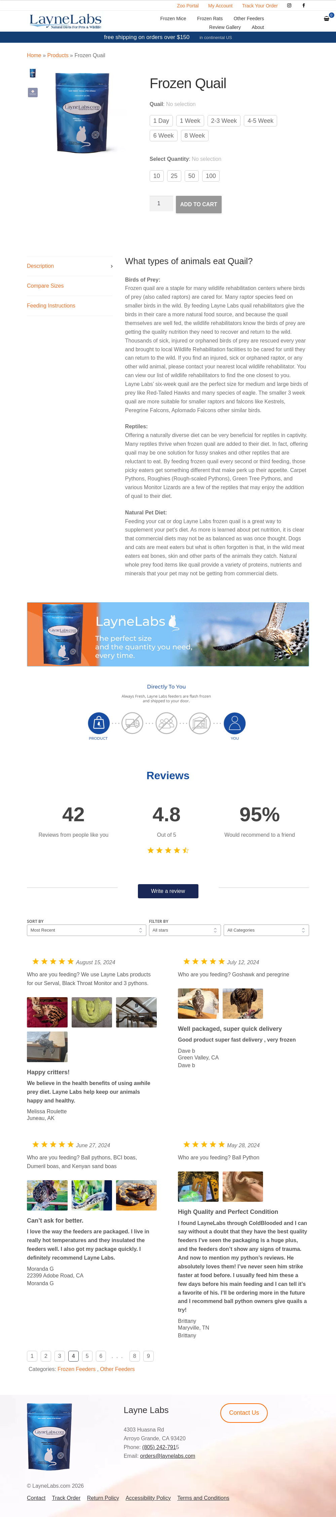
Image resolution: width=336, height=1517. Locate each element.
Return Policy (103, 1498)
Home (34, 55)
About (258, 27)
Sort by (35, 921)
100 (211, 176)
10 (156, 176)
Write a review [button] (168, 891)
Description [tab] (40, 266)
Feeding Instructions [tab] (51, 306)
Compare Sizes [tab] (45, 286)
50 (191, 176)
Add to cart (198, 204)
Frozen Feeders (77, 1369)
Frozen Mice (173, 18)
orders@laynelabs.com (167, 1456)
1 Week (190, 120)
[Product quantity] (161, 203)
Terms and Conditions (203, 1498)
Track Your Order (260, 5)
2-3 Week (224, 120)
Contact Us (244, 1412)
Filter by (159, 921)
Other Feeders (249, 18)
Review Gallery (225, 27)
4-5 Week (260, 120)
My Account (220, 5)
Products (57, 55)
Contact (36, 1498)
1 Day (161, 120)
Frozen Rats (210, 18)
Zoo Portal (188, 5)
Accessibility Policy (148, 1498)
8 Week (195, 135)
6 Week (163, 135)
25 (174, 176)
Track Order (66, 1498)
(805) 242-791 (159, 1447)
